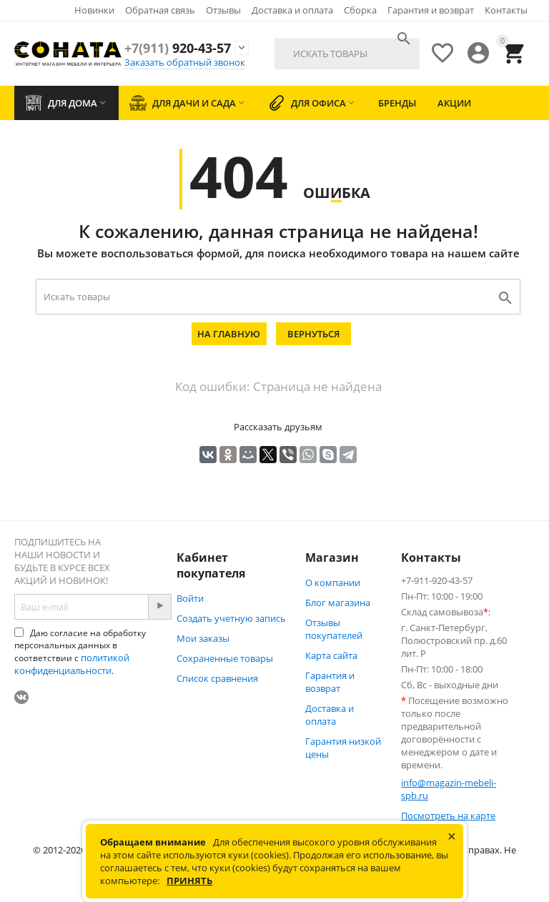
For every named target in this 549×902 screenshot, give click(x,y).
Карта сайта (331, 655)
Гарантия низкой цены (343, 747)
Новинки (94, 10)
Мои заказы (203, 638)
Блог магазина (337, 602)
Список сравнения (217, 678)
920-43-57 (177, 47)
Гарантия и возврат (430, 10)
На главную (228, 333)
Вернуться (313, 333)
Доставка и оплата (292, 10)
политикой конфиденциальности (71, 664)
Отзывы (223, 10)
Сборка (360, 10)
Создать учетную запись (231, 618)
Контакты (506, 10)
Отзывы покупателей (333, 629)
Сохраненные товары (225, 658)
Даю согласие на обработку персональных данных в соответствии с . (80, 652)
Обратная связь (160, 10)
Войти (190, 598)
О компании (332, 582)
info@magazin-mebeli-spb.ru (448, 789)
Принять (189, 880)
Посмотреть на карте (448, 815)
